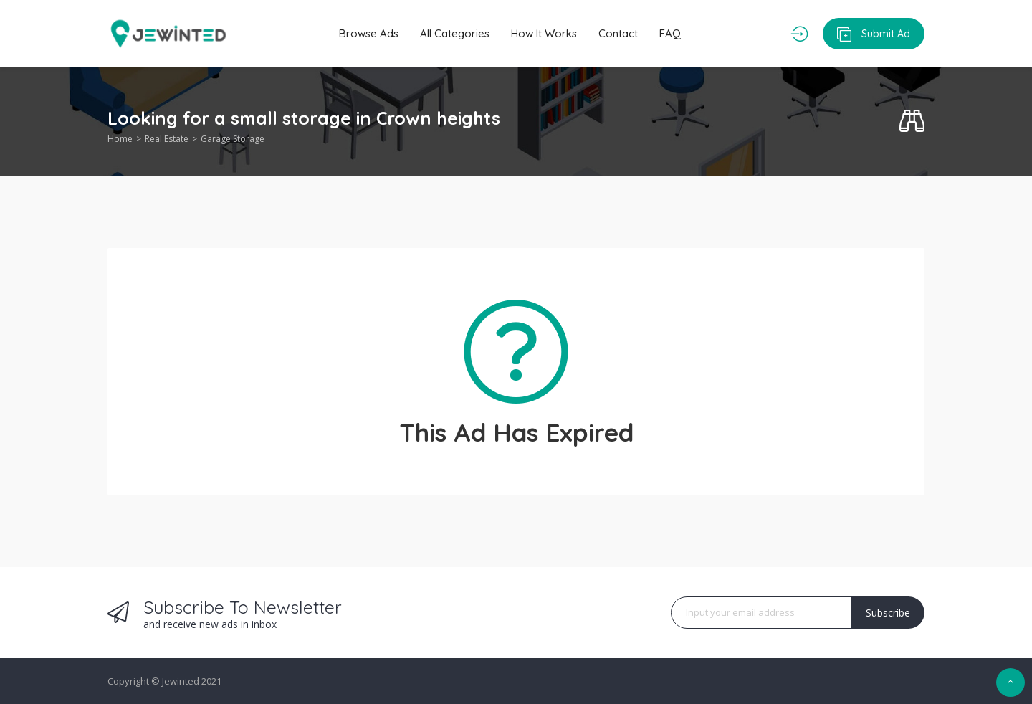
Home (120, 139)
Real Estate (166, 139)
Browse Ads (368, 33)
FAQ (670, 33)
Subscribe (888, 612)
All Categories (454, 33)
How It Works (544, 33)
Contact (618, 33)
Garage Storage (232, 139)
